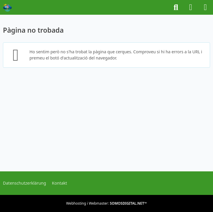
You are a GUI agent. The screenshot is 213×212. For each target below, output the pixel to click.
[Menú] (205, 7)
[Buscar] (176, 7)
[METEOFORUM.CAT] (7, 7)
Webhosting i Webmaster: (106, 203)
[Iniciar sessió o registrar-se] (191, 7)
